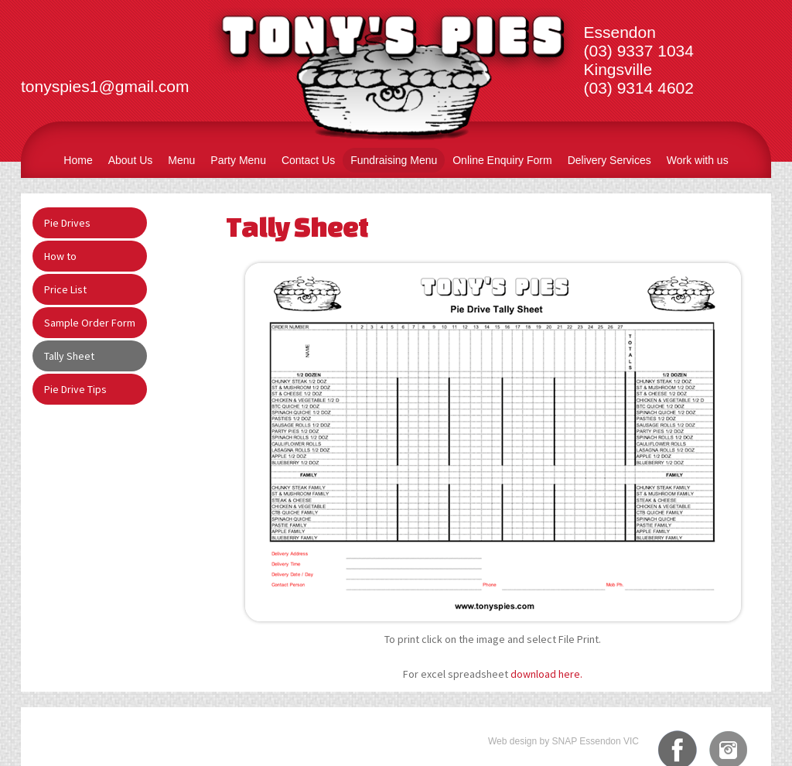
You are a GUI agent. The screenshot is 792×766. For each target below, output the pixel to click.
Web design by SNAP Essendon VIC (563, 741)
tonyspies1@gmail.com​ (105, 86)
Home (77, 160)
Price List (65, 289)
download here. (546, 674)
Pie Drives (67, 223)
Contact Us (308, 160)
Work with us (698, 160)
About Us (130, 160)
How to (60, 256)
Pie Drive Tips (75, 389)
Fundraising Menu (393, 160)
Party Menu (238, 160)
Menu (181, 160)
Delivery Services (609, 160)
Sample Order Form (89, 323)
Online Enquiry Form (501, 160)
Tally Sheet (69, 356)
